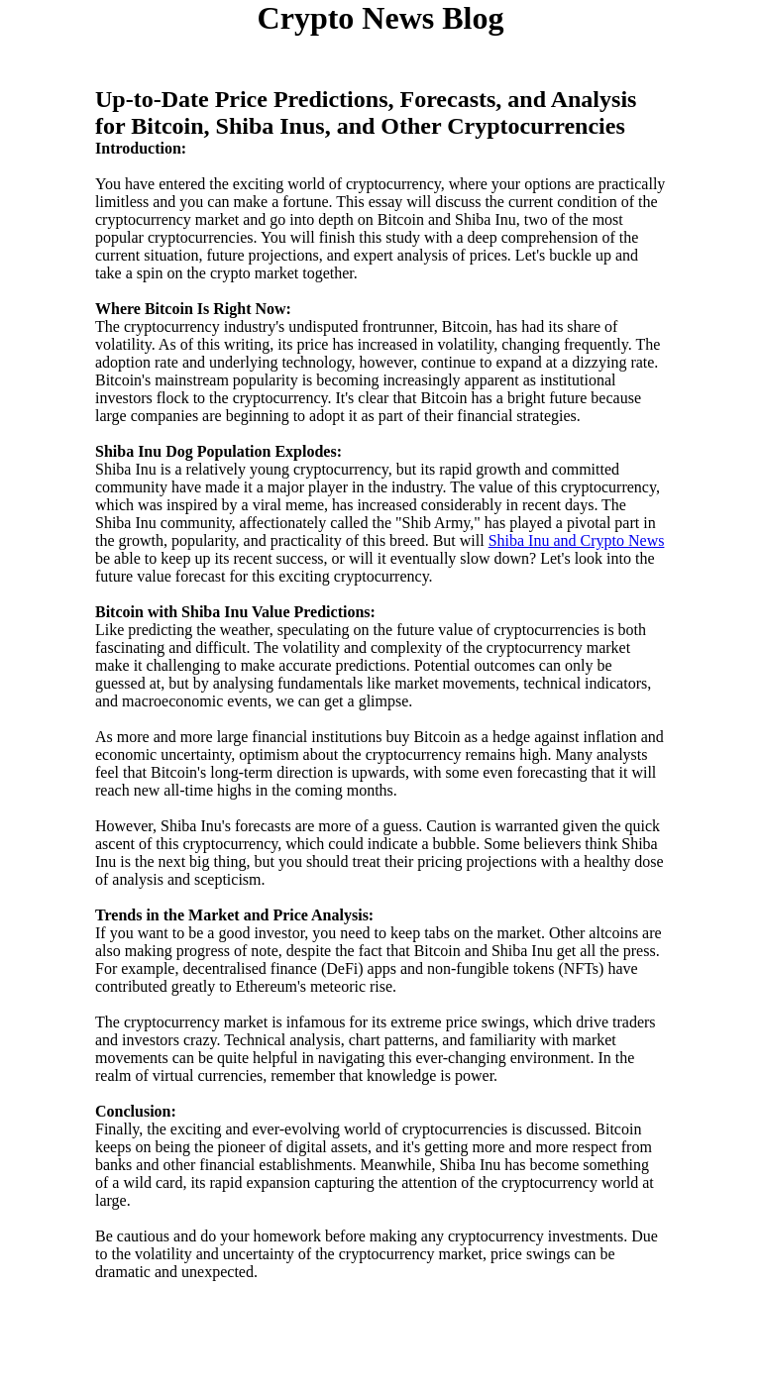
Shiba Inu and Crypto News (577, 540)
